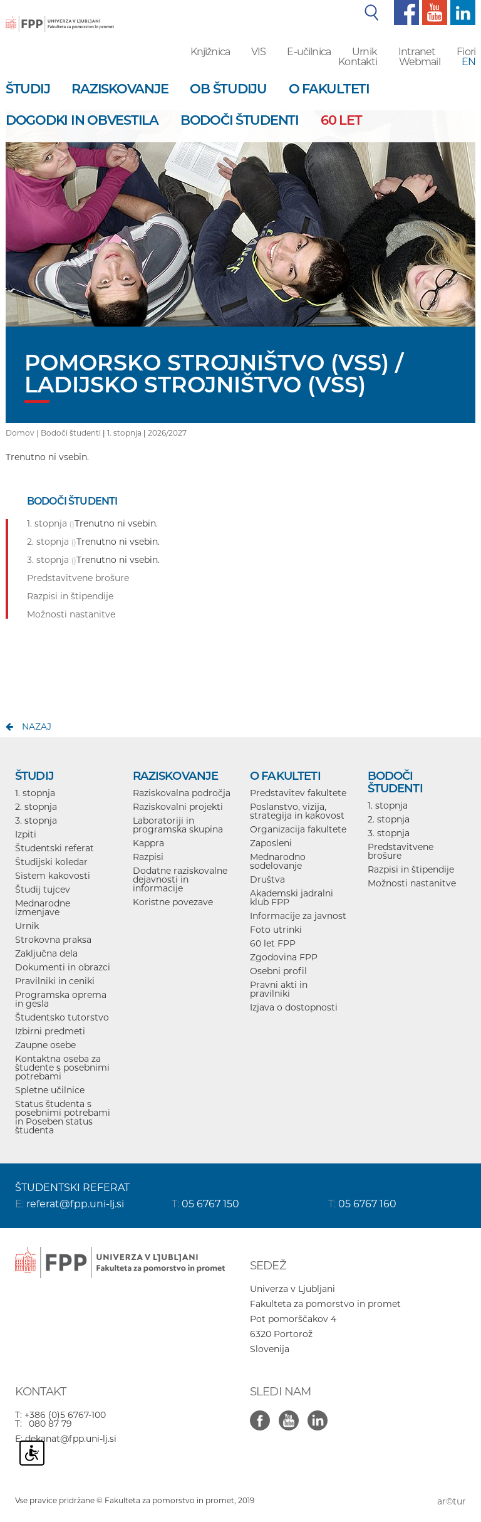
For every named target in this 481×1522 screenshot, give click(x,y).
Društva (267, 879)
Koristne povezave (173, 902)
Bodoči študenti (71, 433)
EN (468, 62)
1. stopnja (124, 433)
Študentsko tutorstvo (62, 1017)
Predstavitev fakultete (298, 793)
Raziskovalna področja (181, 793)
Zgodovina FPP (284, 957)
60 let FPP (273, 943)
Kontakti (357, 62)
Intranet (416, 52)
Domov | (23, 433)
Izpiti (25, 834)
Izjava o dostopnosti (294, 1007)
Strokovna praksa (53, 939)
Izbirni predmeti (50, 1031)
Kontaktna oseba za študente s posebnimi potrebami (62, 1067)
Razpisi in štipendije (411, 869)
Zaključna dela (46, 953)
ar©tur (451, 1501)
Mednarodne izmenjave (42, 908)
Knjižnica (210, 52)
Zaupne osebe (45, 1045)
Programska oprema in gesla (60, 999)
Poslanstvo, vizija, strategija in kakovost (297, 811)
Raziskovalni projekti (178, 806)
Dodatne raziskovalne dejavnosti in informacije (180, 879)
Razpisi (148, 857)
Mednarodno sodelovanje (278, 861)
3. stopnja (36, 820)
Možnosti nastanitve (412, 883)
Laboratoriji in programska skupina (178, 825)
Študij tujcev (42, 889)
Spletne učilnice (50, 1090)
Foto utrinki (276, 929)
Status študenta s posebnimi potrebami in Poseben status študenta (62, 1117)
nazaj (36, 726)
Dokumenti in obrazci (62, 967)
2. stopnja (36, 806)
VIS (258, 52)
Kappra (148, 843)
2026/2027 (167, 433)
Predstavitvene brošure (400, 851)
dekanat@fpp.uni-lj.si (70, 1438)
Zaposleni (271, 843)
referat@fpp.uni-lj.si (75, 1204)
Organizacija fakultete (298, 829)
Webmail (419, 62)
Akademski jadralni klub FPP (291, 898)
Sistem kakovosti (52, 875)
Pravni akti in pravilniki (279, 989)
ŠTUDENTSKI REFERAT (72, 1188)
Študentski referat (54, 848)
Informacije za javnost (298, 915)
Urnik (364, 52)
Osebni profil (278, 971)
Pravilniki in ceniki (55, 981)
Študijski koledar (51, 862)
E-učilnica (309, 52)
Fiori (466, 52)
